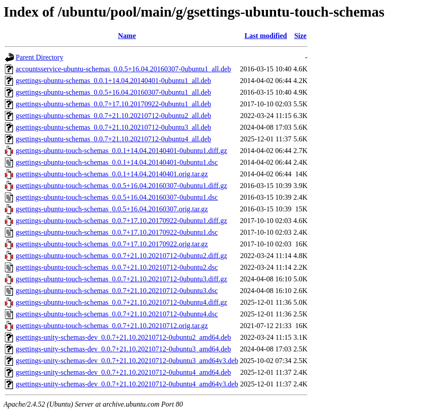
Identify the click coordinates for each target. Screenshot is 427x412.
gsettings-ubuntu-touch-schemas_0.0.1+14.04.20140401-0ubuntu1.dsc (117, 162)
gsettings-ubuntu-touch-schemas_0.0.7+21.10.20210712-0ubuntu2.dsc (117, 267)
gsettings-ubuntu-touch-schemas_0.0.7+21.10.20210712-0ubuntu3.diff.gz (121, 279)
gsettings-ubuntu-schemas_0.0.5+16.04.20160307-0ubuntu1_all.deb (113, 92)
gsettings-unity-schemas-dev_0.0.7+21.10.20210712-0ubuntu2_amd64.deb (123, 337)
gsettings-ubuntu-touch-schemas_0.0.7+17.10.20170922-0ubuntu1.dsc (117, 232)
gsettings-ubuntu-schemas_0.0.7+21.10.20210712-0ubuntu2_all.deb (113, 115)
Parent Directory (39, 57)
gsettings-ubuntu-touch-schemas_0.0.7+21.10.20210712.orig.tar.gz (112, 325)
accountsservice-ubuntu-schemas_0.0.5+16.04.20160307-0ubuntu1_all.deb (123, 69)
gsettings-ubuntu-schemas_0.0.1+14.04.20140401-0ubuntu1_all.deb (113, 80)
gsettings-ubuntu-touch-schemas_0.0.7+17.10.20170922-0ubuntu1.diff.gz (121, 220)
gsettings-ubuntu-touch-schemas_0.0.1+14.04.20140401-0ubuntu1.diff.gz (121, 150)
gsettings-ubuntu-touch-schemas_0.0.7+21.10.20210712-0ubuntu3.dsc (117, 290)
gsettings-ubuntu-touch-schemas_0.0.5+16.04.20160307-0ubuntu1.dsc (117, 197)
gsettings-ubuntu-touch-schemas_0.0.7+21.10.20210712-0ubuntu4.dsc (117, 314)
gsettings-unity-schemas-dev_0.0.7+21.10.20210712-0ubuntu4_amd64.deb (123, 372)
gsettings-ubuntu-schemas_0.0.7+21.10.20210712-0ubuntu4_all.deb (113, 139)
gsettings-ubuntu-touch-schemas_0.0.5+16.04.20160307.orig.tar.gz (112, 209)
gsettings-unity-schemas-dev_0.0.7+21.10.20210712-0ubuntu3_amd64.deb (123, 349)
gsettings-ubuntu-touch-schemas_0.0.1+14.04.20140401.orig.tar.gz (112, 174)
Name (127, 35)
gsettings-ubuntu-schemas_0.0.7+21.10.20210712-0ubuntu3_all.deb (113, 127)
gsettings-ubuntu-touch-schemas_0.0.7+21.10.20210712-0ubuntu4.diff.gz (121, 302)
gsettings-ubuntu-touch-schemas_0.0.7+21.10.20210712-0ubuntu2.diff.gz (121, 255)
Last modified (266, 35)
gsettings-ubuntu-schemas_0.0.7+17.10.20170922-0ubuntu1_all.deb (113, 104)
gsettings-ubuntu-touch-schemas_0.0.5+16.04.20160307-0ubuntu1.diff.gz (121, 185)
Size (300, 35)
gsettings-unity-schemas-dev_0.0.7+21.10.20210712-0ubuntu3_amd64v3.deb (127, 360)
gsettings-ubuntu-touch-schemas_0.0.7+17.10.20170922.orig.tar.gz (112, 244)
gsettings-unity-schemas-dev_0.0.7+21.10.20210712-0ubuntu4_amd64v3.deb (127, 384)
